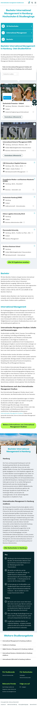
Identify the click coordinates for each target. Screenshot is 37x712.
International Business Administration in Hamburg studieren (17, 654)
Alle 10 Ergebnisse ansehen (18, 262)
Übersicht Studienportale (7, 675)
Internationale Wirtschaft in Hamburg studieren (16, 659)
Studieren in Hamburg (9, 645)
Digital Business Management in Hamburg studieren (17, 649)
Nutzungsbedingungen (23, 704)
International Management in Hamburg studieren (17, 641)
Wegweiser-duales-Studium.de (9, 689)
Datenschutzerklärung (12, 704)
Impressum (3, 704)
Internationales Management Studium (12, 413)
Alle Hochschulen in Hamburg (15, 548)
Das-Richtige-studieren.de (8, 687)
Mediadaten (22, 675)
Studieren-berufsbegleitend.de (9, 691)
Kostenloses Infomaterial (13, 117)
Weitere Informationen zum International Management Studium (18, 425)
